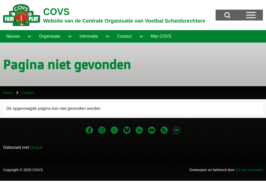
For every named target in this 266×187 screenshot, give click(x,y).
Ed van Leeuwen (249, 170)
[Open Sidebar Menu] (251, 15)
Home (8, 93)
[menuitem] (13, 36)
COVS (56, 11)
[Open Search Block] (227, 15)
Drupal (36, 147)
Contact (27, 93)
